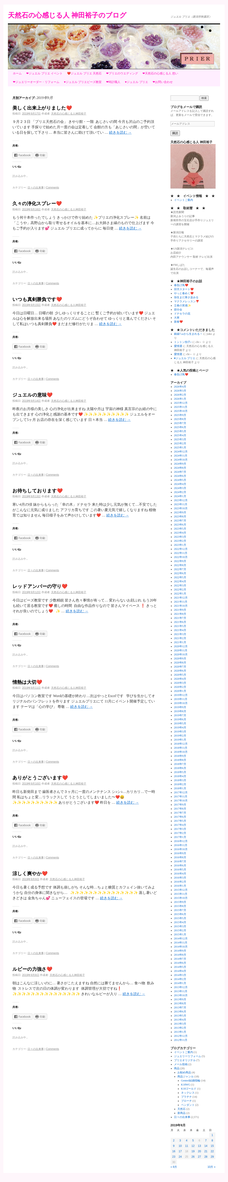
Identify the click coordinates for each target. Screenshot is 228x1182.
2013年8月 (180, 1003)
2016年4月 (180, 873)
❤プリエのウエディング (122, 73)
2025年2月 (180, 443)
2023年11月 (181, 504)
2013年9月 (180, 999)
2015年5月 (180, 918)
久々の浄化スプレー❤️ (37, 203)
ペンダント (188, 1104)
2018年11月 (181, 747)
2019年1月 (180, 739)
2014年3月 (180, 975)
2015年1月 (180, 934)
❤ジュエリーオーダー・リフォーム (36, 82)
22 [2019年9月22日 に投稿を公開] (212, 1151)
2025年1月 (180, 447)
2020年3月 (180, 682)
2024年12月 (181, 451)
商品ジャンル (185, 1076)
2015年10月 (181, 898)
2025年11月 (181, 407)
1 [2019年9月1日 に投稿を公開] (212, 1135)
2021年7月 (180, 618)
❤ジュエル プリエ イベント (44, 73)
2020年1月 (180, 691)
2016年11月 (181, 845)
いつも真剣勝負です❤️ (37, 299)
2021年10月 (181, 605)
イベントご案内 (183, 200)
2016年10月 (181, 849)
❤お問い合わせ (163, 82)
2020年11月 (181, 650)
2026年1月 (180, 398)
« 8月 (174, 1166)
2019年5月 (180, 723)
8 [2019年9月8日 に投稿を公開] (212, 1140)
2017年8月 (180, 808)
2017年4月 (180, 824)
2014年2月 (180, 979)
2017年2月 (180, 833)
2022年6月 (180, 573)
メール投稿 (181, 1064)
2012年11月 (181, 1040)
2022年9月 (180, 561)
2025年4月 (180, 435)
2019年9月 (180, 707)
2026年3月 (180, 390)
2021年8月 (180, 613)
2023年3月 (180, 536)
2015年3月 (180, 926)
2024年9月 (180, 463)
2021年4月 (180, 630)
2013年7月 (180, 1007)
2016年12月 (181, 841)
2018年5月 (180, 772)
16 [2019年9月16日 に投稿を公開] (173, 1151)
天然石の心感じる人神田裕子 (68, 113)
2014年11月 (181, 942)
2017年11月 (181, 796)
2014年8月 (180, 954)
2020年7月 (180, 666)
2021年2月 (180, 638)
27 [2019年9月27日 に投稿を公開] (199, 1156)
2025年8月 (180, 419)
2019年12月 (181, 695)
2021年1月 (180, 642)
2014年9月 (180, 950)
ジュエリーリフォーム (187, 1056)
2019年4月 (180, 727)
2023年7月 (180, 520)
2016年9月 (180, 853)
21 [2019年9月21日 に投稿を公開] (205, 1151)
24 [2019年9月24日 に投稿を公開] (180, 1156)
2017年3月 (180, 829)
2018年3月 (180, 780)
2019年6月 (180, 719)
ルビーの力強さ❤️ (32, 969)
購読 (175, 133)
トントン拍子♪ (183, 342)
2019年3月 (180, 731)
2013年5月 (180, 1015)
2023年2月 (180, 540)
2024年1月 (180, 496)
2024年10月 (181, 459)
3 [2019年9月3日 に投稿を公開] (180, 1140)
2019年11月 (181, 699)
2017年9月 (180, 804)
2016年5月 (180, 869)
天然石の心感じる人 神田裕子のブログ (67, 15)
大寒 (176, 317)
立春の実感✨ (182, 305)
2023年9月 (180, 512)
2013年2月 (180, 1027)
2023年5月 (180, 528)
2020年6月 (180, 670)
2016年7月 (180, 861)
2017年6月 (180, 816)
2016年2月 (180, 881)
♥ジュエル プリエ (136, 82)
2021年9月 (180, 609)
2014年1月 (180, 983)
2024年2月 (180, 492)
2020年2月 (180, 687)
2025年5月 (180, 431)
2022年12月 (181, 549)
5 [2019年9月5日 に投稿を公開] (193, 1140)
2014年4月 (180, 971)
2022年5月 (180, 577)
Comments (52, 187)
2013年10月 (181, 995)
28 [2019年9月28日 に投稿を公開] (205, 1156)
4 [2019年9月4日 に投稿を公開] (186, 1140)
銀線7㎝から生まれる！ (188, 333)
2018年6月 (180, 768)
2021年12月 (181, 597)
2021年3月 (180, 634)
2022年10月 (181, 557)
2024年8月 (180, 467)
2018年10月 (181, 751)
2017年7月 (180, 812)
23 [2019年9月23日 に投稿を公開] (173, 1156)
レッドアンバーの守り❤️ (39, 586)
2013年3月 (180, 1023)
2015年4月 (180, 922)
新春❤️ (178, 321)
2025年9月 (180, 415)
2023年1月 (180, 544)
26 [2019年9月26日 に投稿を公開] (192, 1156)
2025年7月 (180, 423)
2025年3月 (180, 439)
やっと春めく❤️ (184, 293)
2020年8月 (180, 662)
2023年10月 (181, 508)
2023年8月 (180, 516)
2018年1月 (180, 788)
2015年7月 (180, 910)
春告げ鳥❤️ (181, 285)
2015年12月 (181, 889)
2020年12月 (181, 646)
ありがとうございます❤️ (40, 777)
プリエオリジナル (185, 1060)
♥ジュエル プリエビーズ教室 (83, 82)
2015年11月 (181, 893)
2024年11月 (181, 455)
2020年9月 (180, 658)
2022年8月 (180, 565)
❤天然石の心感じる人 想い (160, 73)
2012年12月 (181, 1035)
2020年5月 (180, 674)
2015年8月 (180, 906)
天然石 (181, 1109)
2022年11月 (181, 553)
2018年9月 (180, 755)
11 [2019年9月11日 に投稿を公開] (186, 1146)
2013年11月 (181, 991)
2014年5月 (180, 967)
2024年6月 (180, 475)
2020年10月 (181, 654)
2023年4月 (180, 532)
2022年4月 (180, 581)
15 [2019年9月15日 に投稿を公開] (212, 1146)
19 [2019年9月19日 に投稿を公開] (192, 1151)
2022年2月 (180, 589)
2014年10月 (181, 946)
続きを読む (120, 132)
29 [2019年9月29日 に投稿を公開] (212, 1156)
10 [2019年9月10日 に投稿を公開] (180, 1146)
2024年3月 (180, 488)
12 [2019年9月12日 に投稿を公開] (192, 1146)
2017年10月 (181, 800)
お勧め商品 (184, 1072)
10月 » (211, 1166)
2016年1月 (180, 885)
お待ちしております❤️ (37, 490)
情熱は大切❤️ (27, 682)
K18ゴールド (189, 1088)
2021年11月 (181, 601)
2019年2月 (180, 735)
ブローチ (186, 1100)
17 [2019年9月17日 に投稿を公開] (180, 1151)
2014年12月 (181, 938)
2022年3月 (180, 585)
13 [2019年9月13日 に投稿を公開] (199, 1146)
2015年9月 (180, 902)
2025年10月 (181, 411)
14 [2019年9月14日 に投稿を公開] (205, 1146)
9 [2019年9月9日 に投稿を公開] (173, 1146)
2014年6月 (180, 962)
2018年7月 (180, 764)
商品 (176, 1068)
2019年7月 (180, 715)
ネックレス (188, 1092)
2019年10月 (181, 703)
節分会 (178, 309)
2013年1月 (180, 1031)
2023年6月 (180, 524)
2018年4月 (180, 776)
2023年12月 (181, 500)
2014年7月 (180, 958)
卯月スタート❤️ (184, 289)
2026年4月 (180, 386)
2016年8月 (180, 857)
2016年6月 (180, 865)
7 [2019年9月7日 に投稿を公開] (206, 1140)
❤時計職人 (113, 82)
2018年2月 (180, 784)
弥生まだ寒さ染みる (186, 297)
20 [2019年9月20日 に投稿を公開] (199, 1151)
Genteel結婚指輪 (190, 1080)
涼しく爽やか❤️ (30, 873)
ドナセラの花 (182, 313)
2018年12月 (181, 743)
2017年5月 (180, 820)
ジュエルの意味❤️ (32, 394)
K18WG (185, 1084)
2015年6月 (180, 914)
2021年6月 (180, 622)
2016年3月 (180, 877)
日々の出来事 (36, 187)
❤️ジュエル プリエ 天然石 (84, 73)
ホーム (17, 73)
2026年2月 (180, 394)
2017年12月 (181, 792)
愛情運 (178, 346)
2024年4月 (180, 484)
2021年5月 (180, 626)
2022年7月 (180, 569)
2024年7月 (180, 471)
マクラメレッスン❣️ (186, 301)
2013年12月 (181, 987)
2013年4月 (180, 1019)
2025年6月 (180, 427)
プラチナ (186, 1096)
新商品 (181, 1113)
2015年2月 (180, 930)
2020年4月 (180, 678)
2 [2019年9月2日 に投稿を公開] (173, 1140)
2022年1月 (180, 593)
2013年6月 (180, 1011)
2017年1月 (180, 837)
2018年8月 (180, 760)
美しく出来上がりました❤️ (42, 107)
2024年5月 (180, 480)
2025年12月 (181, 402)
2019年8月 (180, 711)
